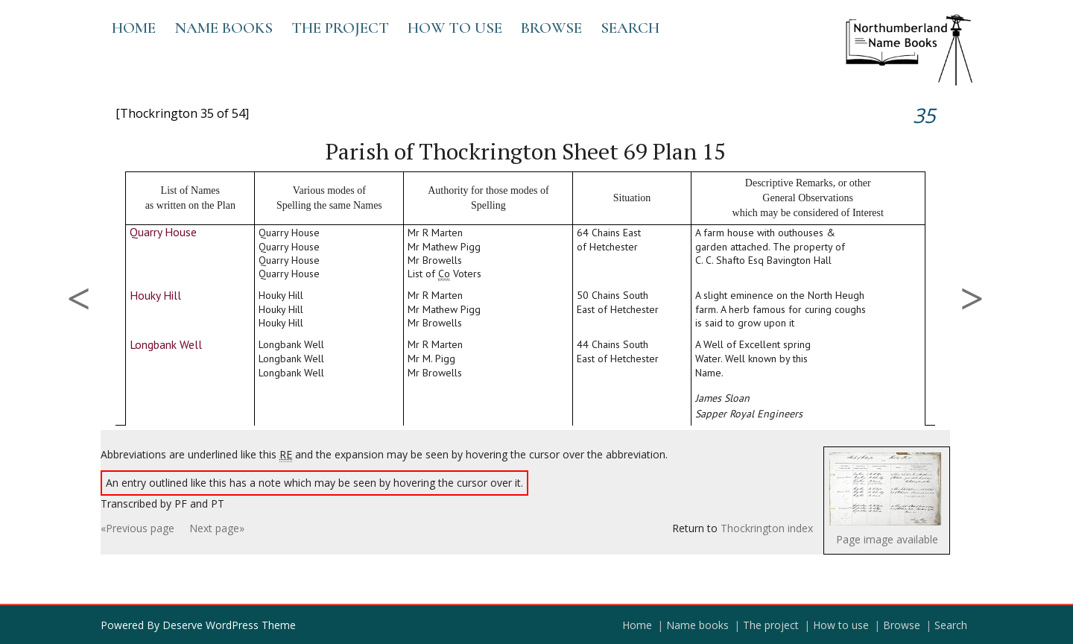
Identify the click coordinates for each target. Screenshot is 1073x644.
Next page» (216, 528)
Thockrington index (767, 528)
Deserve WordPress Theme (229, 625)
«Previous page (137, 528)
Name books (223, 28)
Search (630, 28)
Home (134, 28)
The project (340, 28)
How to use (455, 28)
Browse (551, 28)
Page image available (887, 539)
